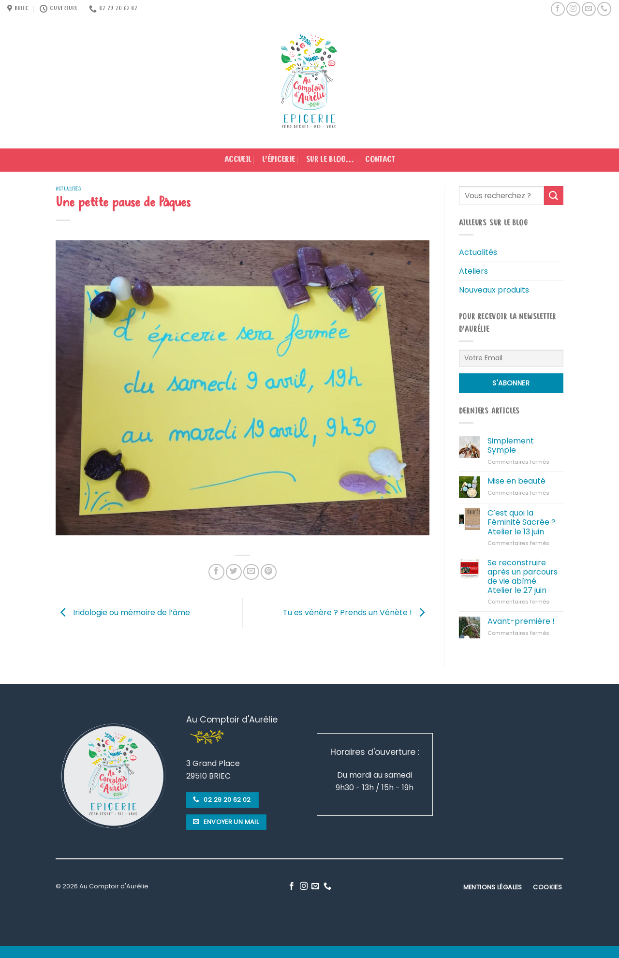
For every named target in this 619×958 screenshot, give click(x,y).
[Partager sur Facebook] (216, 572)
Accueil (237, 160)
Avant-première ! (521, 621)
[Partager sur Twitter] (234, 572)
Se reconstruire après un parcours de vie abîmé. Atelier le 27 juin (522, 576)
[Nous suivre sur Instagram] (573, 9)
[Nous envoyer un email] (589, 9)
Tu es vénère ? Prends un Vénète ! (356, 612)
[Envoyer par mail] (251, 572)
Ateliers (473, 271)
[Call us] (604, 9)
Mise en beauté (516, 481)
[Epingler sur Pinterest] (269, 572)
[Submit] (553, 195)
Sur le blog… (330, 160)
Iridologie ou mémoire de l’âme (123, 612)
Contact (379, 160)
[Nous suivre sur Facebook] (558, 9)
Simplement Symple (510, 445)
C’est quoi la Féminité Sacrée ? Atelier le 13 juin (521, 522)
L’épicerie (278, 160)
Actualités (68, 189)
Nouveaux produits (494, 289)
